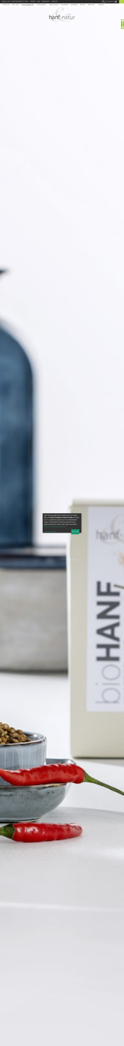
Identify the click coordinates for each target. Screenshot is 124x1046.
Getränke (74, 4)
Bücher (82, 4)
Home (26, 1)
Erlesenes (64, 4)
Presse (33, 1)
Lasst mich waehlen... (50, 531)
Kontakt (101, 4)
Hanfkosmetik (41, 4)
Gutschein (109, 1)
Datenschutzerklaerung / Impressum (55, 526)
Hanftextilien (54, 4)
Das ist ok (75, 531)
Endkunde (45, 1)
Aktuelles (6, 4)
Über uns (91, 4)
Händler (55, 1)
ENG (8, 1)
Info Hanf (15, 4)
